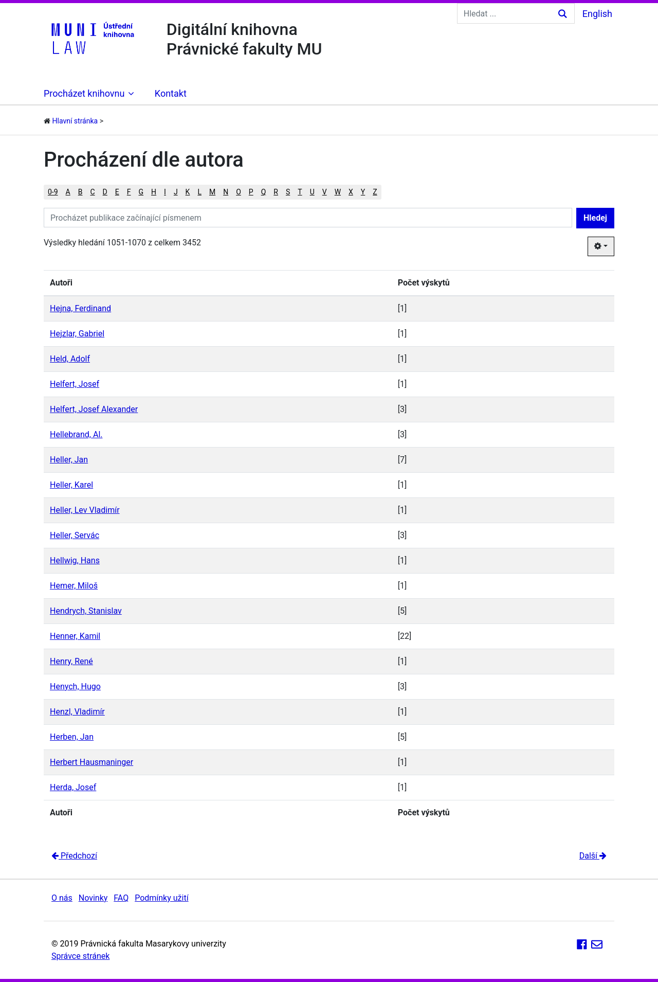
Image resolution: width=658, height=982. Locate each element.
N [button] (225, 192)
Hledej (595, 218)
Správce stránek (80, 956)
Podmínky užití (161, 898)
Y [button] (363, 192)
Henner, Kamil (75, 636)
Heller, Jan (69, 460)
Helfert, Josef (74, 384)
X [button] (351, 192)
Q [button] (263, 192)
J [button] (176, 192)
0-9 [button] (53, 192)
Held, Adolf (70, 359)
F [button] (129, 192)
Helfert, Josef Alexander (94, 409)
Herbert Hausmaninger (91, 762)
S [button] (288, 192)
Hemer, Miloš (74, 586)
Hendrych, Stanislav (86, 611)
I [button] (165, 192)
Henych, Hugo (75, 686)
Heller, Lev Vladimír (85, 510)
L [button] (199, 192)
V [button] (324, 192)
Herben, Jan (72, 737)
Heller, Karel (71, 485)
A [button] (68, 192)
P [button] (251, 192)
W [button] (338, 192)
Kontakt (171, 93)
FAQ (121, 898)
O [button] (238, 192)
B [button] (80, 192)
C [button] (92, 192)
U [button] (312, 192)
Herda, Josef (73, 787)
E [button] (117, 192)
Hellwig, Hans (75, 560)
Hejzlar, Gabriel (77, 333)
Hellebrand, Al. (76, 434)
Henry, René (71, 661)
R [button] (275, 192)
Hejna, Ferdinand (80, 308)
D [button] (105, 192)
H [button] (153, 192)
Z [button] (375, 192)
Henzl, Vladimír (77, 712)
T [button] (300, 192)
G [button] (141, 192)
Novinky (93, 898)
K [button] (188, 192)
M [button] (212, 192)
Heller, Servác (74, 535)
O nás (61, 898)
